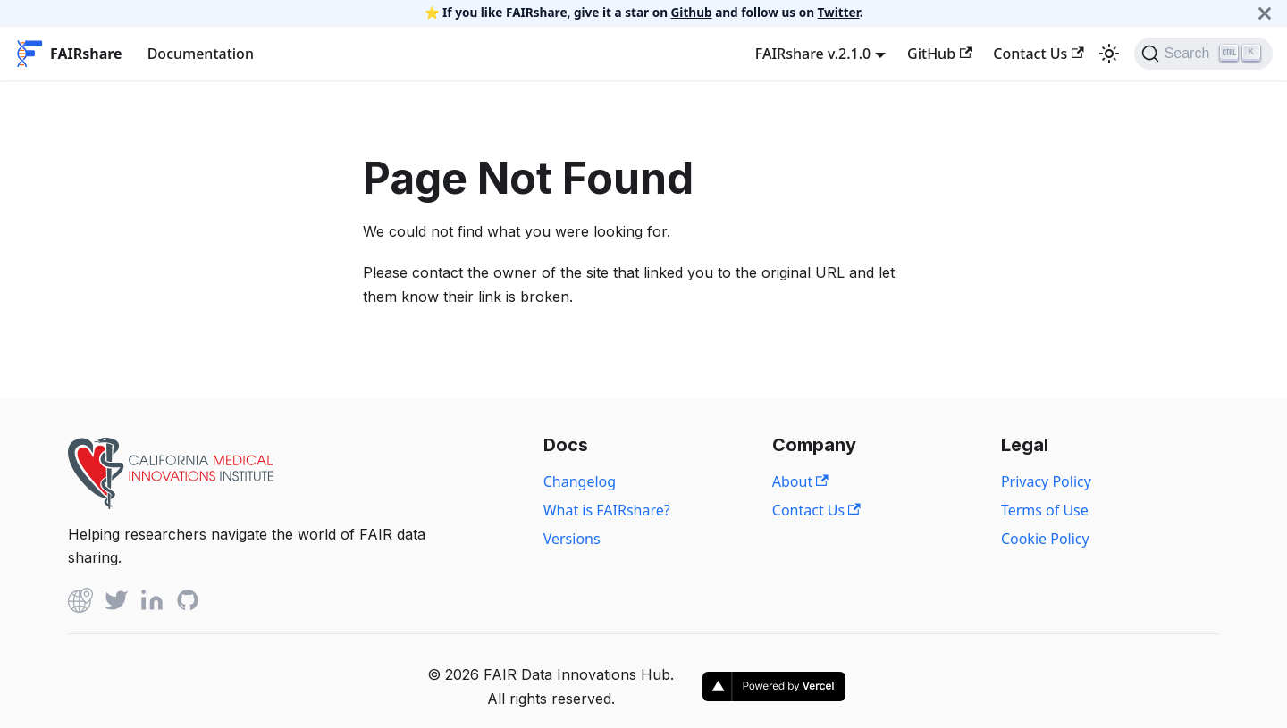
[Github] (80, 603)
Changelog (579, 481)
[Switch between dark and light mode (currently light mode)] (1109, 53)
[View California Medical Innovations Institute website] (170, 504)
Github (691, 12)
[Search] (1203, 54)
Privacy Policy (1046, 481)
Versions (572, 538)
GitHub (939, 53)
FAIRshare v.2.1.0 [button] (813, 53)
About (800, 481)
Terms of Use (1045, 510)
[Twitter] (116, 603)
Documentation (200, 53)
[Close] (1264, 13)
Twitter (839, 12)
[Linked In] (151, 603)
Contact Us (1038, 53)
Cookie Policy (1045, 538)
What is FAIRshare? (606, 510)
